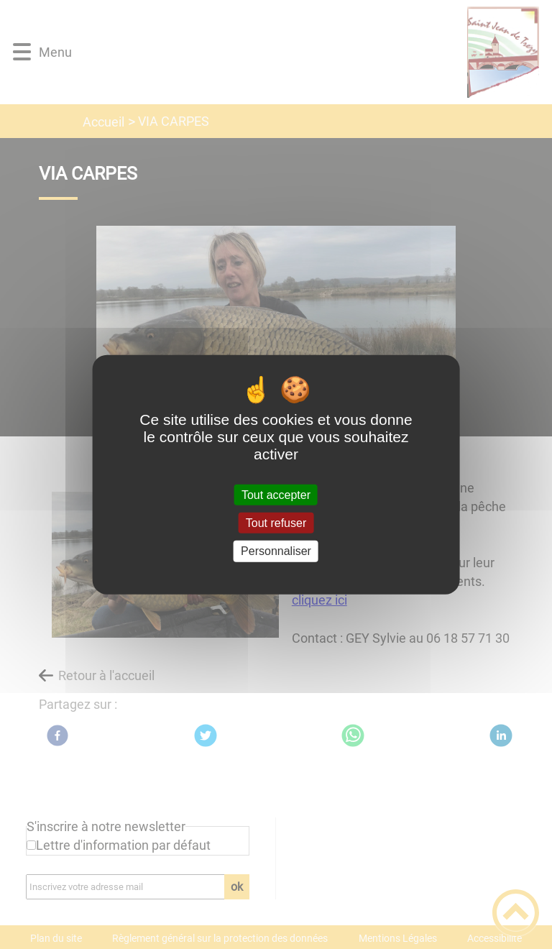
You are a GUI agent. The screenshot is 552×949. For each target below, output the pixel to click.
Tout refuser (276, 523)
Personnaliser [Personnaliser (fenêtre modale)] (276, 551)
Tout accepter (276, 495)
